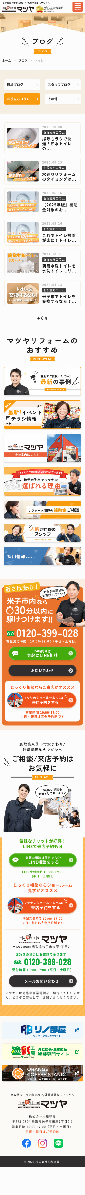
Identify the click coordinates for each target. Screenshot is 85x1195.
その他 (53, 99)
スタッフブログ (59, 84)
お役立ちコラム (18, 99)
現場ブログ (15, 84)
